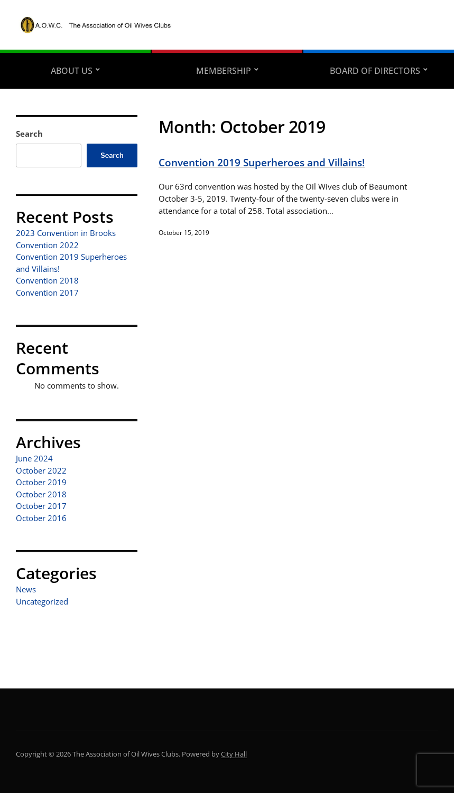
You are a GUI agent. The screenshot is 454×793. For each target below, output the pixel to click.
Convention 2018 (47, 280)
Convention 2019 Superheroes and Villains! (262, 162)
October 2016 (41, 518)
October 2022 (41, 470)
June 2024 (34, 458)
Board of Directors (375, 71)
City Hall (234, 754)
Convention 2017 (47, 292)
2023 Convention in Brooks (66, 233)
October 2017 (41, 506)
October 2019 (41, 482)
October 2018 (41, 494)
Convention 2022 (47, 245)
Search (29, 133)
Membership (223, 71)
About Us (71, 71)
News (26, 589)
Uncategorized (42, 601)
